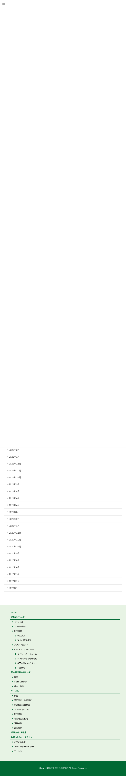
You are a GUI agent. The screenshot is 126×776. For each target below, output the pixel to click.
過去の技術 (19, 686)
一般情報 (21, 668)
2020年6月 (14, 567)
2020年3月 (14, 574)
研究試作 (18, 714)
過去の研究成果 (24, 640)
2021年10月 (15, 477)
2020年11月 (15, 539)
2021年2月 (14, 519)
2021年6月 (14, 498)
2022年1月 (14, 456)
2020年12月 (15, 532)
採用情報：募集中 (19, 732)
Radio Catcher (20, 682)
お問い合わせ (20, 742)
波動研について (18, 617)
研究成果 (18, 631)
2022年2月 (14, 450)
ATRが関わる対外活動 (27, 658)
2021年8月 (14, 491)
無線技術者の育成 (22, 705)
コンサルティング (22, 709)
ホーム (14, 612)
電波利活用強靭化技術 (21, 672)
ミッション (19, 622)
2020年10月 (15, 546)
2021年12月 (15, 463)
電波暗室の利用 (21, 719)
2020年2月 (14, 581)
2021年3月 (14, 512)
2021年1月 (14, 526)
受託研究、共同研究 (23, 700)
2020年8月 (14, 560)
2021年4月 (14, 505)
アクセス (18, 751)
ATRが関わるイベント (27, 663)
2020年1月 (14, 588)
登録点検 (18, 723)
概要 (16, 677)
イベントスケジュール (24, 649)
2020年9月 (14, 553)
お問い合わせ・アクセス (21, 737)
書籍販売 (18, 728)
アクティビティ (21, 645)
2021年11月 (15, 470)
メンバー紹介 (20, 626)
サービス (15, 691)
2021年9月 (14, 484)
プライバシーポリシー (24, 746)
